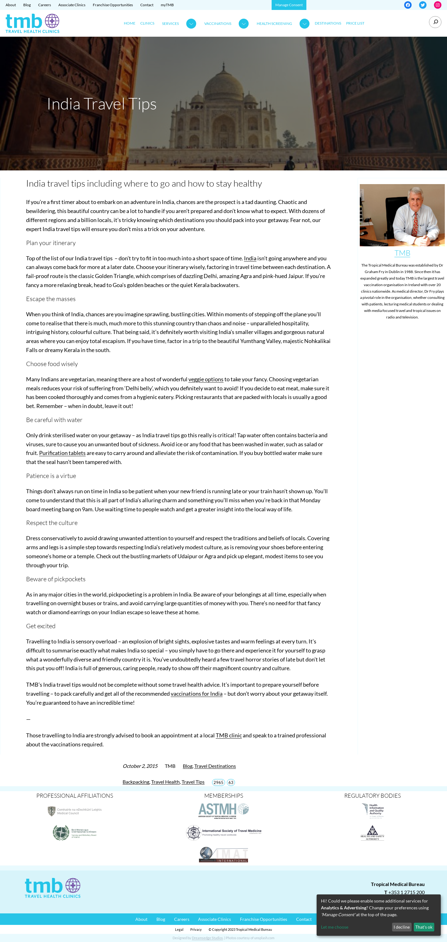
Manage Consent (289, 4)
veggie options (206, 379)
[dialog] (379, 915)
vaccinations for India (197, 693)
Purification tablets (62, 452)
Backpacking (136, 782)
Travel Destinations (215, 766)
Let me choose (334, 927)
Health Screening (274, 23)
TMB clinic (229, 735)
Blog (187, 766)
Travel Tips (193, 782)
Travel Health (165, 782)
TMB (402, 253)
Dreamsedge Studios (207, 938)
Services (170, 23)
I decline (402, 927)
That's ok (423, 927)
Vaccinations (217, 23)
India (250, 258)
